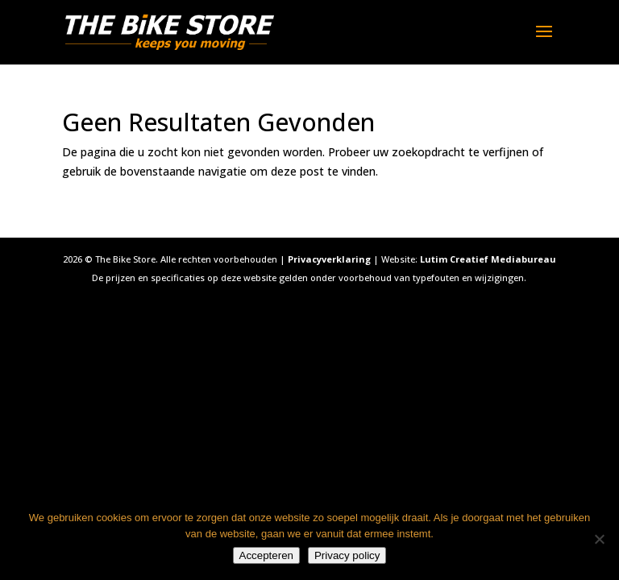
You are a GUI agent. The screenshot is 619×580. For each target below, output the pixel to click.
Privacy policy (347, 555)
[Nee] (599, 539)
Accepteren (266, 555)
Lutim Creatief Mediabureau (488, 259)
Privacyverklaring (329, 259)
